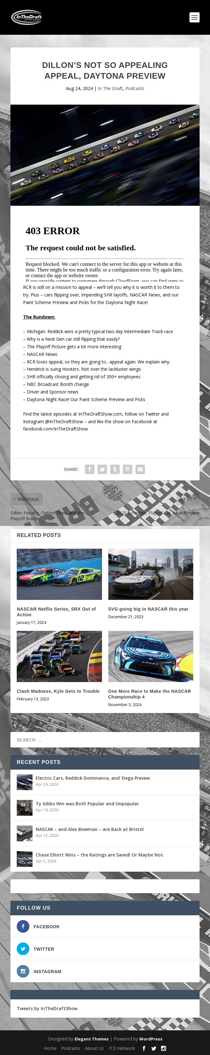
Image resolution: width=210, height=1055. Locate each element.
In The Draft (110, 88)
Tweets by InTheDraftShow (47, 1008)
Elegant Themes (92, 1039)
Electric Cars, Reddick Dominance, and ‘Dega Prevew (93, 778)
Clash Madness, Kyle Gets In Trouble (58, 691)
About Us (94, 1048)
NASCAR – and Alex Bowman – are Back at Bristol (90, 829)
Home (50, 1048)
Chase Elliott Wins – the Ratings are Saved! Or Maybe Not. (100, 855)
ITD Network (122, 1048)
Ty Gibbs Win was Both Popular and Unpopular (87, 804)
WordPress (150, 1039)
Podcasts (134, 88)
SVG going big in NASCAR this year (148, 609)
